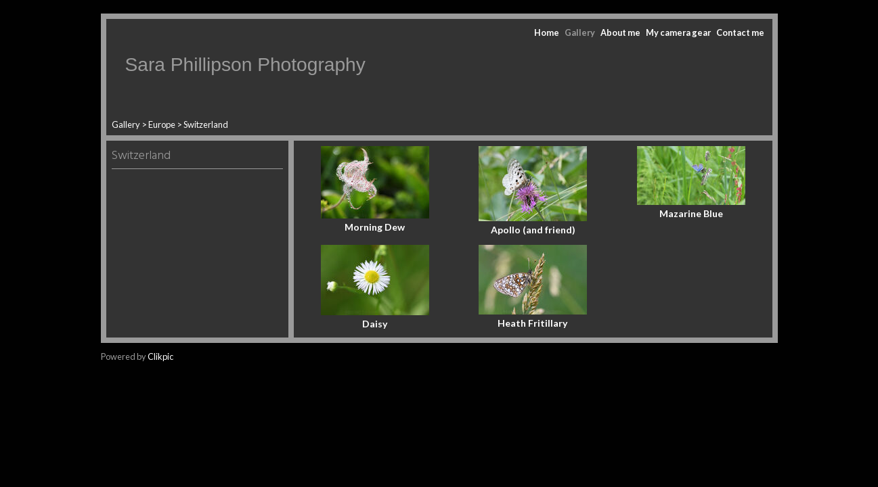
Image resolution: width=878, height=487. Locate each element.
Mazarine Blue (691, 213)
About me (620, 32)
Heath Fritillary (533, 323)
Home (546, 32)
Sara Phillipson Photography (245, 64)
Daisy (375, 323)
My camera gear (678, 32)
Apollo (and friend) (533, 229)
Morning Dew (375, 227)
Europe (161, 124)
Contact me (740, 32)
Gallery (580, 32)
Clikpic (160, 356)
